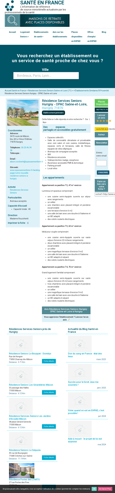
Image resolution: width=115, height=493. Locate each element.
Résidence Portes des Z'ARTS (24, 479)
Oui (86, 119)
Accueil (12, 32)
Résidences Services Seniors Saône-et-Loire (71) (50, 90)
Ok (94, 489)
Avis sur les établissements (60, 34)
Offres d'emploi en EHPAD (92, 36)
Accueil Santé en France (15, 90)
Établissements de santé (41, 34)
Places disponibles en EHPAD (76, 36)
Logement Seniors (25, 34)
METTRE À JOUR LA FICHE (102, 110)
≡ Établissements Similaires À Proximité (91, 90)
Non (44, 122)
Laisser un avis (101, 116)
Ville (46, 70)
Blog (104, 32)
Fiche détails (49, 361)
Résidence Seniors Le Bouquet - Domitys (30, 353)
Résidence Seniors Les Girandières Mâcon (31, 384)
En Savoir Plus (105, 489)
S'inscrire (103, 173)
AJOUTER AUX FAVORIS (102, 129)
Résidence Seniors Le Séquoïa (25, 450)
